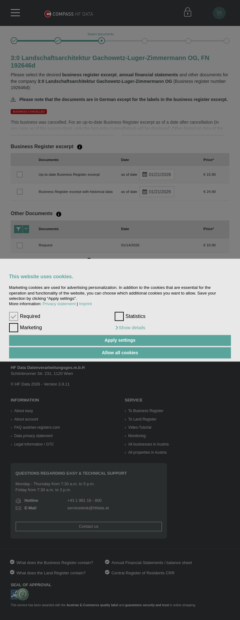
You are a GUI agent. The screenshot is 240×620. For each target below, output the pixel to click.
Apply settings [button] (119, 340)
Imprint (85, 304)
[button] (130, 327)
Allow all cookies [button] (120, 352)
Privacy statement (59, 304)
